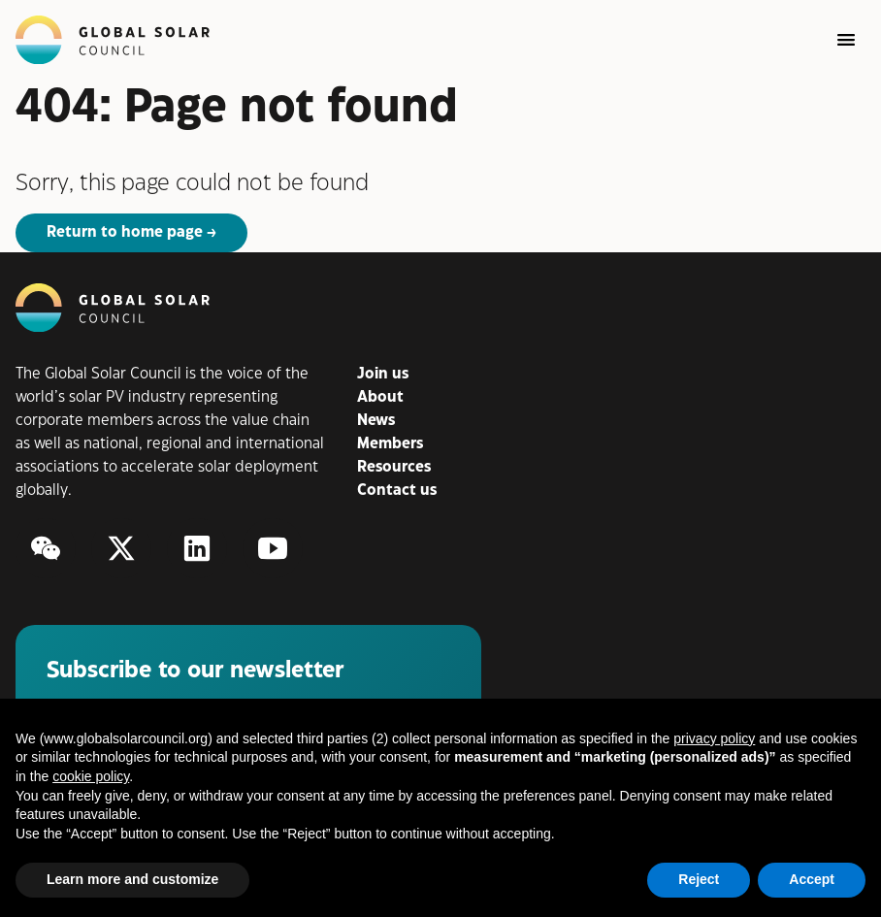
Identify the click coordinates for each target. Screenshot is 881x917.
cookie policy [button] (90, 776)
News (376, 420)
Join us (382, 374)
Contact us (397, 490)
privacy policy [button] (714, 738)
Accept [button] (811, 879)
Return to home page (125, 232)
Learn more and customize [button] (132, 879)
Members (390, 444)
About (380, 397)
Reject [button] (698, 879)
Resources (394, 467)
